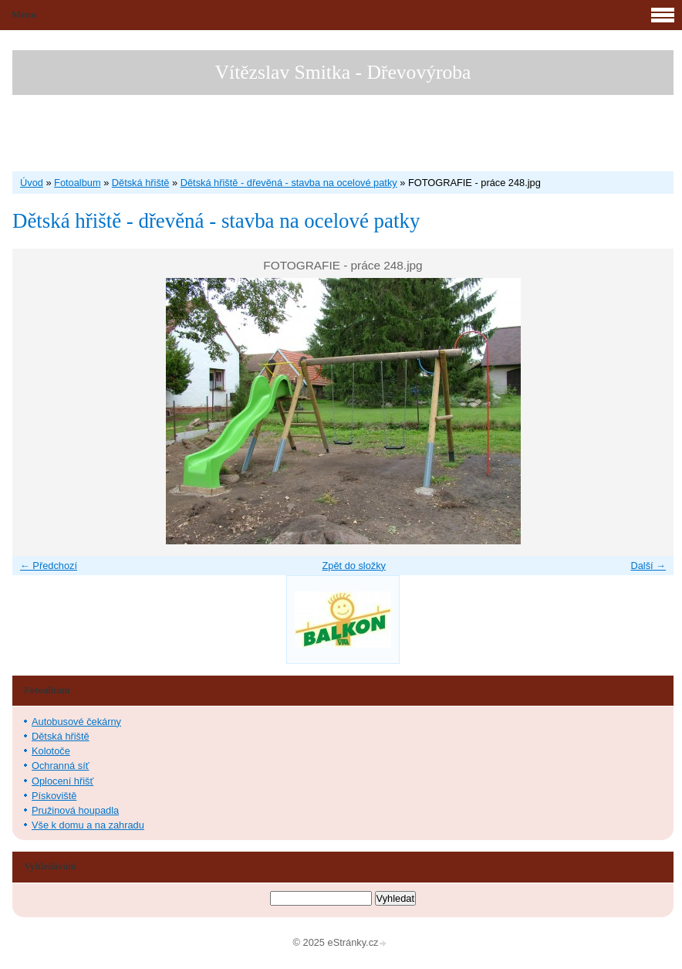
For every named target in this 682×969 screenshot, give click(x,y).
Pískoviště (54, 795)
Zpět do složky (354, 565)
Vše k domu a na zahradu (88, 825)
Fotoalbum (77, 182)
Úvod (31, 182)
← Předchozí (48, 565)
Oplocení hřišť (62, 781)
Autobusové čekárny (76, 721)
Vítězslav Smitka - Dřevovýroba (343, 72)
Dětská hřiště (141, 182)
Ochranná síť (60, 765)
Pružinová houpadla (75, 810)
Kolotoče (51, 751)
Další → (648, 565)
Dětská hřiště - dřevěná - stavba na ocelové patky (289, 182)
